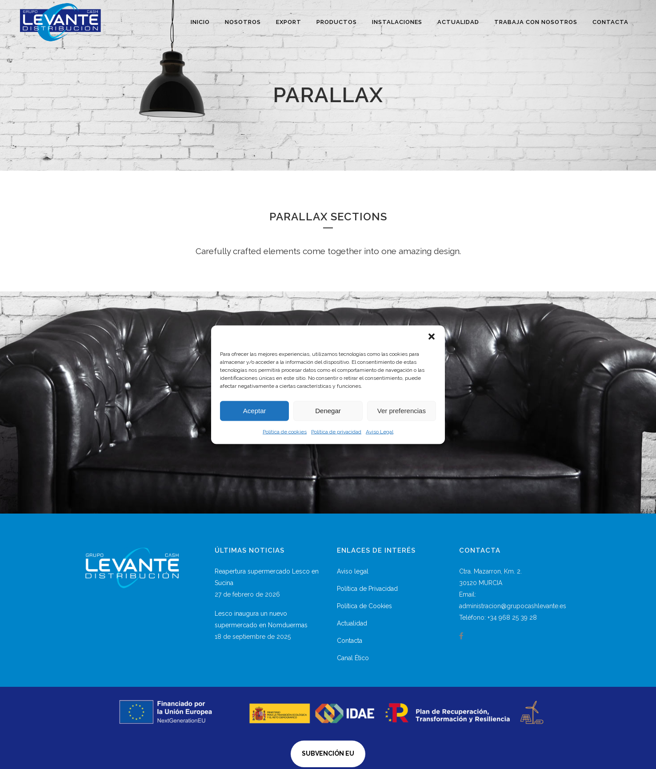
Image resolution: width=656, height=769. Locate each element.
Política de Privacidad (367, 588)
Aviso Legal (379, 431)
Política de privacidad (336, 431)
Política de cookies (285, 431)
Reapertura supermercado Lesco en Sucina (267, 577)
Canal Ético (353, 657)
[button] (431, 336)
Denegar (328, 410)
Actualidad (352, 623)
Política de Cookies (364, 606)
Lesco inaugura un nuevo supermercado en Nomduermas (261, 619)
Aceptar (254, 410)
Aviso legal (352, 571)
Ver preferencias (401, 410)
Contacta (349, 640)
